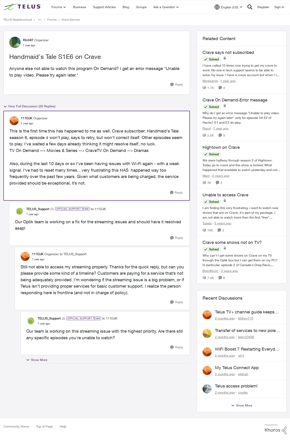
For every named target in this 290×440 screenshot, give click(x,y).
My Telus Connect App (237, 367)
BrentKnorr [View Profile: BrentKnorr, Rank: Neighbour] (210, 270)
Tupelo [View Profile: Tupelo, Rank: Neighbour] (207, 223)
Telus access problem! (236, 385)
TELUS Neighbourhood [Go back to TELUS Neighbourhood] (17, 19)
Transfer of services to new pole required (245, 330)
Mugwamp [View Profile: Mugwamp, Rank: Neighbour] (210, 81)
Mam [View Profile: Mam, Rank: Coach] (206, 176)
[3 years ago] (222, 223)
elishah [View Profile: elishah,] (243, 374)
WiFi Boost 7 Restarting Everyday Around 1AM (247, 349)
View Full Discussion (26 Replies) (29, 106)
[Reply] (176, 85)
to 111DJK (98, 209)
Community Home (16, 426)
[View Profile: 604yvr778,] (207, 314)
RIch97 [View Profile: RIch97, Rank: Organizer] (28, 40)
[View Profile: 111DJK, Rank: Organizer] (14, 120)
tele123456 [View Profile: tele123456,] (246, 337)
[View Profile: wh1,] (207, 351)
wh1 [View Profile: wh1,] (241, 355)
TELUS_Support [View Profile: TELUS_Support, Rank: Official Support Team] (37, 209)
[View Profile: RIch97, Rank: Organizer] (15, 42)
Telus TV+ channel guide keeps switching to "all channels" (245, 312)
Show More (36, 360)
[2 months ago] (225, 318)
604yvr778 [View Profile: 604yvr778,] (245, 318)
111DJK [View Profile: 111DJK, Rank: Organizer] (26, 118)
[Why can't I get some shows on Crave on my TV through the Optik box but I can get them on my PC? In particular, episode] (242, 260)
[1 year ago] (227, 80)
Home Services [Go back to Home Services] (71, 19)
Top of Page (44, 426)
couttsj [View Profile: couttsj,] (243, 392)
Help (63, 426)
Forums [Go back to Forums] (52, 19)
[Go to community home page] (22, 7)
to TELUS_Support (73, 254)
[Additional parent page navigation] (39, 20)
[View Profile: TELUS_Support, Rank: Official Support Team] (19, 211)
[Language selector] (228, 7)
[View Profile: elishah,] (207, 370)
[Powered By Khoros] (276, 429)
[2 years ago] (220, 175)
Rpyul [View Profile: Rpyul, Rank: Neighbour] (207, 128)
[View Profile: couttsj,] (207, 388)
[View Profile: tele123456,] (207, 333)
